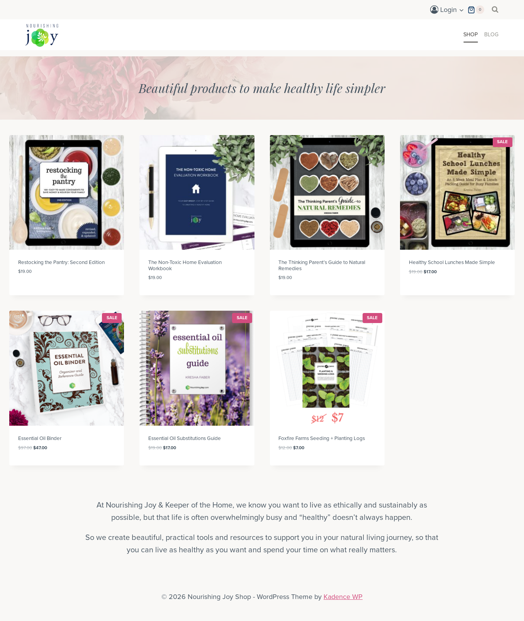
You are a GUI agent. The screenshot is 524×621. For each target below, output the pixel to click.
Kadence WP (343, 597)
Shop (470, 34)
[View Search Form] (495, 10)
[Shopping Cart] (476, 10)
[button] (461, 10)
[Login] (447, 9)
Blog (491, 34)
